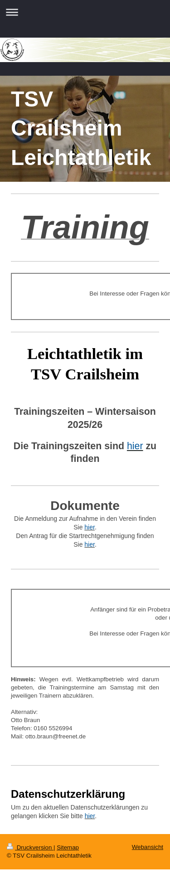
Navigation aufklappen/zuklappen (85, 12)
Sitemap (68, 847)
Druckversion (30, 847)
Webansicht (147, 847)
